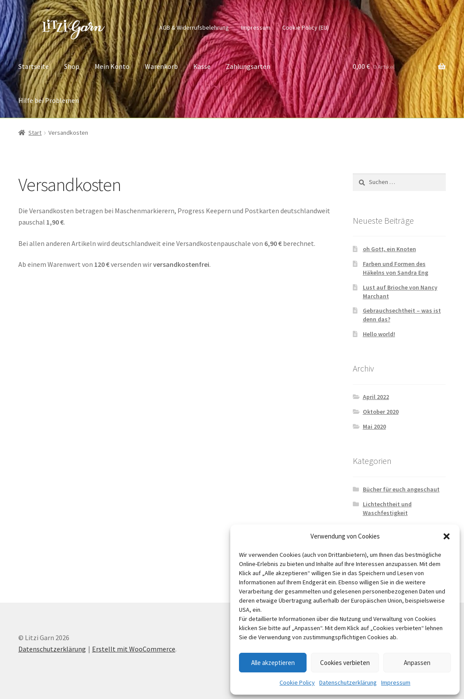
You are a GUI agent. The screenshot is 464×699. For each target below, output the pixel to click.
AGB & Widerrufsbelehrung (194, 27)
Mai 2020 (374, 426)
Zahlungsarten (248, 66)
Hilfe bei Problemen (48, 100)
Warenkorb (161, 66)
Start (34, 132)
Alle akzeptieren (273, 662)
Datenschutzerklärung (348, 682)
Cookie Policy (297, 682)
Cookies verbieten (345, 662)
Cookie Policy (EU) (305, 27)
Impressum (395, 682)
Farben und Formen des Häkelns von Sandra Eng (395, 268)
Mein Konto (112, 66)
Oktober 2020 (381, 412)
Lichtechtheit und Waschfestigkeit (387, 508)
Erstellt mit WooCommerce (133, 648)
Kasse (202, 66)
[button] (446, 536)
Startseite (33, 66)
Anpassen (417, 662)
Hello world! (379, 334)
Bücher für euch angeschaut (401, 489)
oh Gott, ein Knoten (389, 249)
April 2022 (376, 397)
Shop (71, 66)
